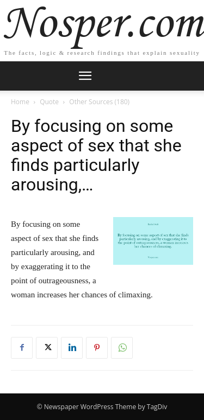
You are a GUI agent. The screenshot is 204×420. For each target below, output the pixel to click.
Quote (49, 101)
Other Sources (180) (99, 101)
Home (20, 101)
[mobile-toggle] (85, 76)
